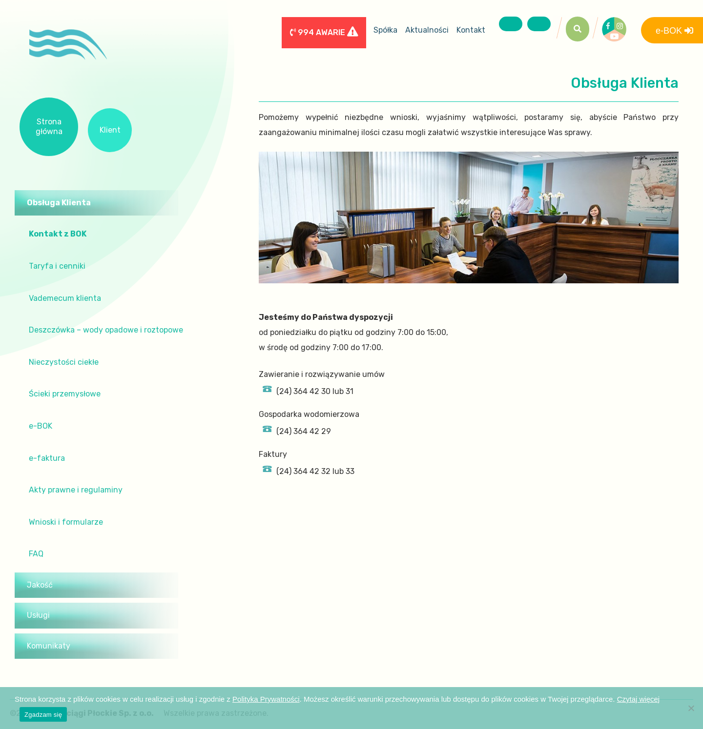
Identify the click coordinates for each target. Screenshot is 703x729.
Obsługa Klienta (59, 202)
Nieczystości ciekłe (64, 362)
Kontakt (470, 30)
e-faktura (47, 458)
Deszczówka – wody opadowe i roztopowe (106, 330)
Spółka (385, 30)
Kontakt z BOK (57, 233)
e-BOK (40, 426)
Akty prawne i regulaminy (76, 489)
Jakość (40, 585)
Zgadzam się (43, 714)
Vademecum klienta (65, 298)
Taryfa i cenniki (57, 266)
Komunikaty (48, 645)
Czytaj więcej (638, 699)
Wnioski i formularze (66, 522)
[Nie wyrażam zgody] (691, 708)
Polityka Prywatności (266, 699)
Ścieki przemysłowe (65, 393)
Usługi (38, 615)
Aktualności (427, 30)
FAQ (36, 553)
